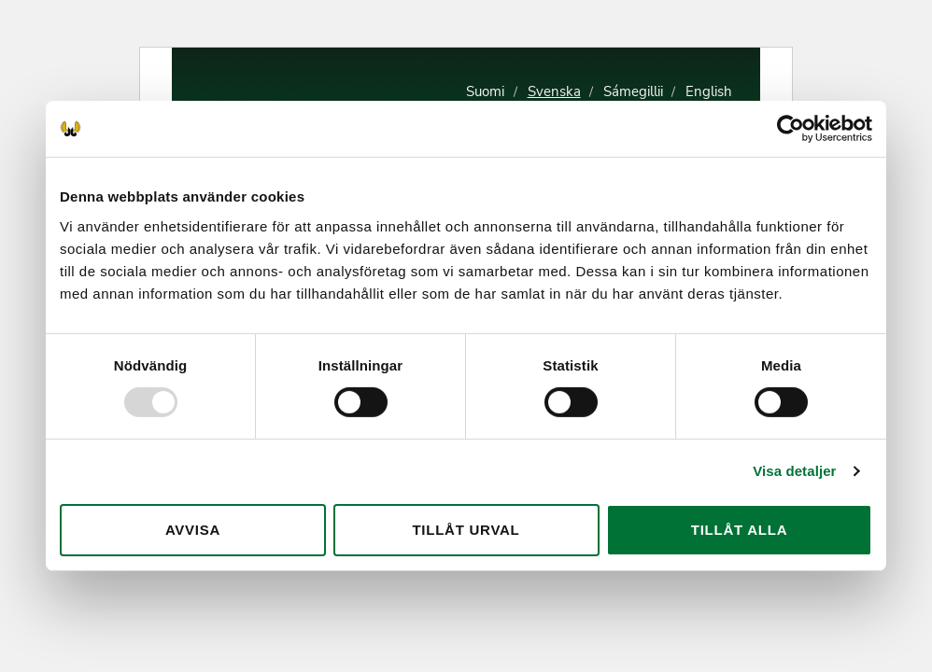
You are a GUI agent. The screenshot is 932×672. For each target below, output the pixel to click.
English (708, 91)
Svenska (554, 91)
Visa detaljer (794, 471)
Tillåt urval (465, 530)
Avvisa (192, 530)
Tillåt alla (739, 530)
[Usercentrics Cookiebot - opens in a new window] (790, 129)
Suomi (485, 91)
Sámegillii (633, 91)
